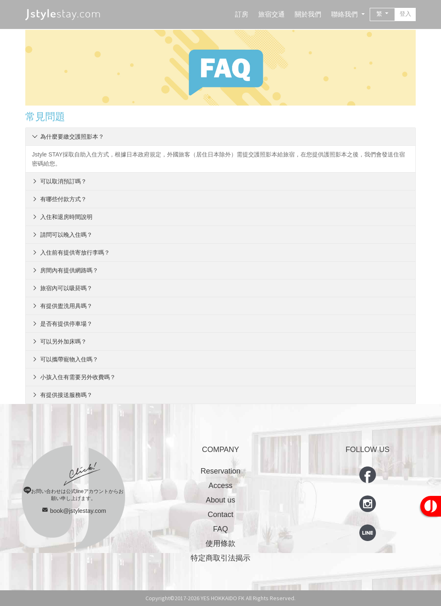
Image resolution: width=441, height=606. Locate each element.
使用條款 (220, 543)
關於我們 (308, 14)
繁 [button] (380, 13)
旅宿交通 (271, 14)
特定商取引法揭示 (220, 558)
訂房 (241, 14)
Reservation (220, 471)
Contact (220, 514)
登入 (405, 13)
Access (220, 485)
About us (220, 500)
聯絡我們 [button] (345, 14)
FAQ (220, 529)
